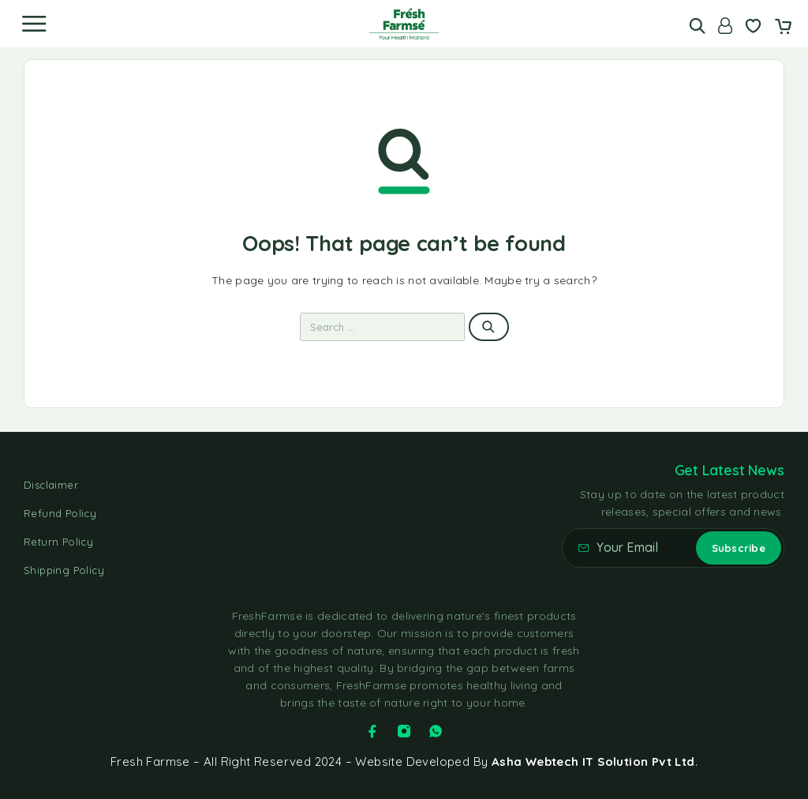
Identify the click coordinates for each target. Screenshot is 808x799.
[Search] (697, 25)
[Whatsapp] (435, 731)
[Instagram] (404, 731)
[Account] (725, 25)
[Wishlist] (753, 27)
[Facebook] (372, 731)
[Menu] (34, 23)
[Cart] (783, 27)
